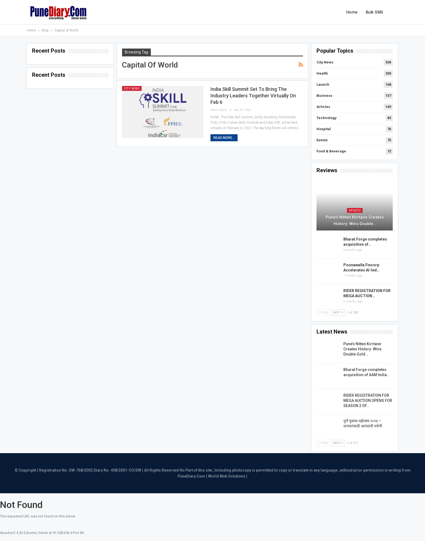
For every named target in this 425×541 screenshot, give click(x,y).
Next (338, 312)
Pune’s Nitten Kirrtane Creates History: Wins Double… (355, 220)
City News (132, 88)
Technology (327, 118)
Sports (355, 210)
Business (324, 96)
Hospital (324, 129)
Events (322, 140)
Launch (323, 84)
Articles (323, 107)
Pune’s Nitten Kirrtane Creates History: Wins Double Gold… (362, 349)
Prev (323, 312)
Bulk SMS (375, 12)
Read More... (224, 138)
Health (322, 73)
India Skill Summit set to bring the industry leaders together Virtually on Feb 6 (253, 95)
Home (352, 12)
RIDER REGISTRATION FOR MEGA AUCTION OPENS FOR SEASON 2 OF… (367, 400)
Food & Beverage (331, 151)
